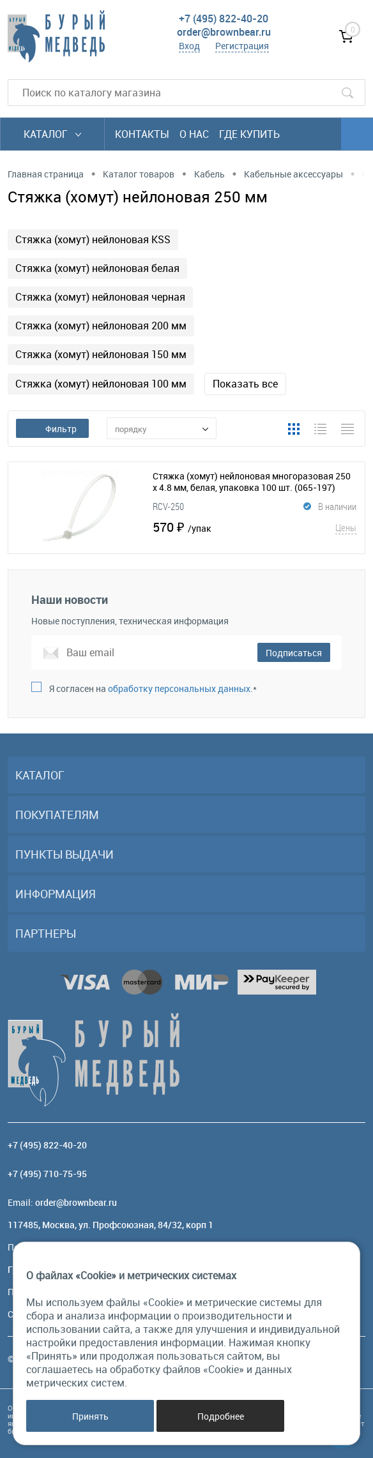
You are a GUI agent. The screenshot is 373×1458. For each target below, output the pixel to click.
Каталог (52, 134)
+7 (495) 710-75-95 (47, 1174)
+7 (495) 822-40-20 (223, 18)
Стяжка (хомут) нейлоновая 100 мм (101, 384)
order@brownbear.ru (224, 32)
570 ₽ (254, 527)
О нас (194, 134)
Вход (189, 46)
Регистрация (242, 46)
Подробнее (220, 1416)
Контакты (142, 134)
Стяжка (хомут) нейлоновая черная (100, 297)
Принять (90, 1416)
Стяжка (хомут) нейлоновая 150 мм (101, 354)
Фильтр (52, 429)
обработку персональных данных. (180, 688)
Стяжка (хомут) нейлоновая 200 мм (101, 326)
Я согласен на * (153, 688)
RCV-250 (168, 506)
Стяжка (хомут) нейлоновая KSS (93, 239)
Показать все (245, 384)
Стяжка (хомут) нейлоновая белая (97, 268)
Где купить (249, 134)
